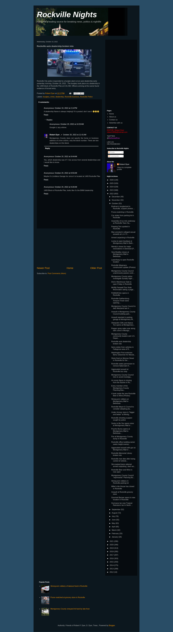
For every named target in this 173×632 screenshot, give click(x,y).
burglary (46, 97)
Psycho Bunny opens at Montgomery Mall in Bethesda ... (120, 431)
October (115, 203)
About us (112, 117)
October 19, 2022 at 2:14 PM (66, 108)
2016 (112, 558)
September (116, 509)
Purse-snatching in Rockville (122, 212)
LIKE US (110, 142)
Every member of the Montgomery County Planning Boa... (120, 388)
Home (70, 268)
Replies (49, 120)
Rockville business (72, 97)
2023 (112, 190)
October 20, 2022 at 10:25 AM (72, 124)
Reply (46, 115)
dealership (60, 97)
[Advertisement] (69, 247)
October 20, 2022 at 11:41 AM (74, 135)
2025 (112, 183)
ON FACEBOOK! (113, 144)
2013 (112, 569)
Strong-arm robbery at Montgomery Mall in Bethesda (120, 401)
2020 (112, 545)
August (115, 513)
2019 (112, 548)
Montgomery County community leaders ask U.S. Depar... (123, 336)
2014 (112, 565)
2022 (112, 194)
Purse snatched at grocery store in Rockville (67, 597)
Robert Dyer (55, 135)
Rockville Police (86, 97)
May (114, 523)
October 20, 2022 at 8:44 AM (66, 156)
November (116, 200)
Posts (111, 152)
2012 (112, 572)
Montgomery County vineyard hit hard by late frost (69, 609)
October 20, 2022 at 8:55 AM (66, 173)
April (114, 527)
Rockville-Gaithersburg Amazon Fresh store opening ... (120, 301)
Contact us (113, 120)
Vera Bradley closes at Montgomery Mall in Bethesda (120, 254)
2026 (112, 180)
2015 (112, 562)
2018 (112, 551)
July (113, 516)
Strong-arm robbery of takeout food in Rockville (68, 586)
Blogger (112, 625)
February (115, 533)
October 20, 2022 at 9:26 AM (66, 187)
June (114, 520)
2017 (112, 555)
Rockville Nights (67, 14)
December (116, 197)
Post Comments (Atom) (57, 273)
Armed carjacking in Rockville (122, 237)
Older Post (96, 268)
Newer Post (43, 268)
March (114, 530)
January (115, 537)
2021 (112, 541)
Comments (113, 156)
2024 (112, 187)
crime (52, 97)
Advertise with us (115, 123)
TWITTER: (111, 136)
